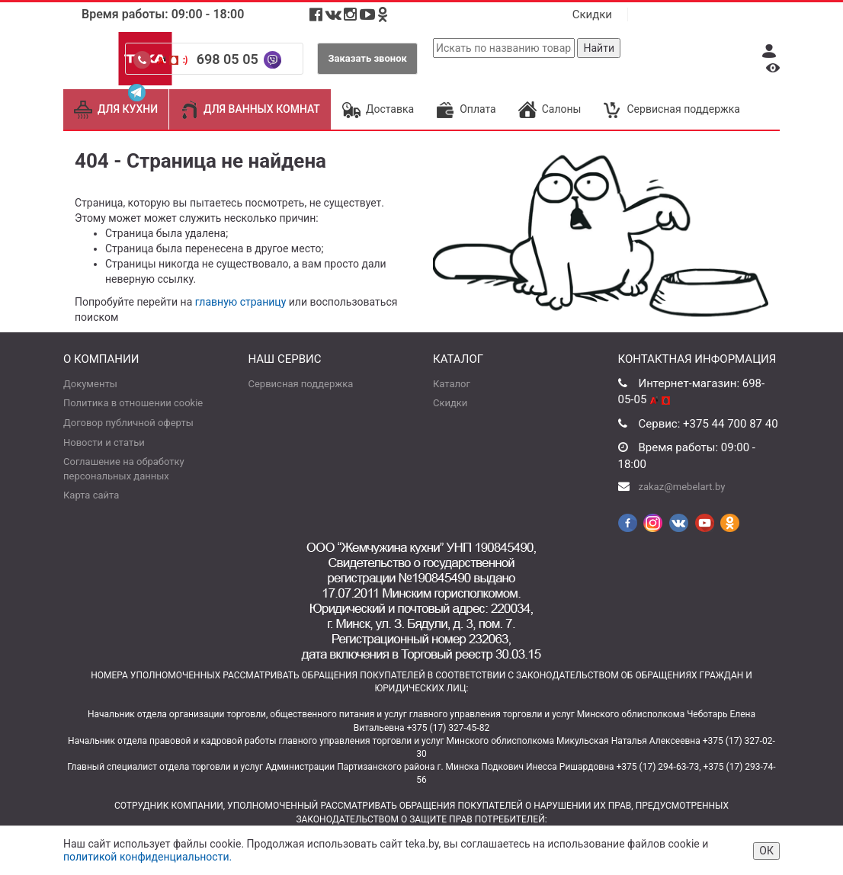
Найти (598, 48)
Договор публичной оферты (128, 422)
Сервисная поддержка (671, 109)
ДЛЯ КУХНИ (116, 109)
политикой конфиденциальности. (147, 857)
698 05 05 (229, 59)
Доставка (378, 109)
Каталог (451, 383)
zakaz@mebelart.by (682, 486)
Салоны (550, 109)
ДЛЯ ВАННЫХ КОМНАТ (250, 109)
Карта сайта (91, 495)
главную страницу (241, 302)
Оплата (466, 109)
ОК (766, 851)
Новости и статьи (104, 442)
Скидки (592, 14)
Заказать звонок (368, 58)
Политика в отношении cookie (133, 403)
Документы (90, 383)
